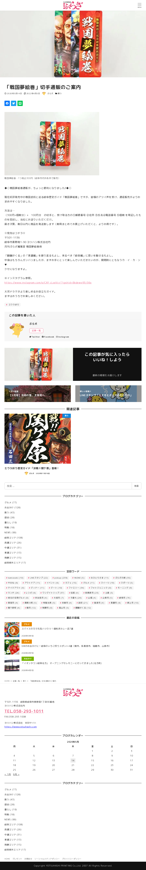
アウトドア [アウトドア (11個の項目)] (32, 582)
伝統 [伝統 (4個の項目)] (75, 592)
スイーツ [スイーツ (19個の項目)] (107, 582)
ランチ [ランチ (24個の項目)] (13, 592)
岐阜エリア (10, 537)
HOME (7, 859)
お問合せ (28, 859)
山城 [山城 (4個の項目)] (92, 597)
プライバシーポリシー (72, 859)
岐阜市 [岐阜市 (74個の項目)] (125, 597)
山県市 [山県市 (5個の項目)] (108, 597)
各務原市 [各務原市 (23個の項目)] (92, 592)
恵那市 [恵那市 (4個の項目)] (13, 602)
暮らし (7, 522)
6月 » (16, 774)
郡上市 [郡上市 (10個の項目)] (133, 602)
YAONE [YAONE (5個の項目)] (79, 577)
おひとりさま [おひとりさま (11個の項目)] (100, 577)
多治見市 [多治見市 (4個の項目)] (41, 597)
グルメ (7, 502)
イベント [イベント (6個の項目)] (53, 582)
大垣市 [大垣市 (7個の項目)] (59, 597)
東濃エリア (10, 552)
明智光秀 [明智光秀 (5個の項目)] (49, 602)
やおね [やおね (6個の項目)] (13, 582)
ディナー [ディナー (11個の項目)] (37, 587)
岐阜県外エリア (12, 562)
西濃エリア (10, 542)
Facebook (48, 337)
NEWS (7, 532)
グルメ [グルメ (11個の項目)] (89, 582)
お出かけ (9, 507)
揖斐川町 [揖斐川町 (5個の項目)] (31, 602)
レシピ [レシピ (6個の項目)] (31, 592)
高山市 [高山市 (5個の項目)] (64, 607)
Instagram (62, 337)
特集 (6, 527)
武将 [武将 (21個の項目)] (83, 602)
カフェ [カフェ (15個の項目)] (71, 582)
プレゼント (17, 859)
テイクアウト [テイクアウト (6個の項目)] (16, 587)
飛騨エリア (10, 557)
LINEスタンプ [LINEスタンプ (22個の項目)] (39, 577)
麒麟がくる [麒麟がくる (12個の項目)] (83, 607)
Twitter (34, 337)
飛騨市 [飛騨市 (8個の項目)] (47, 607)
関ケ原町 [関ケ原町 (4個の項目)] (14, 607)
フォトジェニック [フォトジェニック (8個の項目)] (101, 587)
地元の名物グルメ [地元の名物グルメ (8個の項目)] (18, 597)
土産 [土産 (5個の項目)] (109, 592)
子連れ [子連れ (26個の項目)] (76, 597)
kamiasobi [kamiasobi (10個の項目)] (16, 577)
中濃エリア (10, 547)
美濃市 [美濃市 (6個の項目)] (116, 602)
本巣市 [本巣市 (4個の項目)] (67, 602)
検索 (136, 485)
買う (60, 93)
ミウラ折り (13, 304)
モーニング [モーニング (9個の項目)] (125, 587)
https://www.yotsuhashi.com (20, 726)
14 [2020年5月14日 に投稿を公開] (73, 760)
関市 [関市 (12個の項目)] (31, 607)
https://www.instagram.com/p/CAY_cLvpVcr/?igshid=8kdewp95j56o (48, 282)
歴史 (6, 517)
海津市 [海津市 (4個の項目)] (99, 602)
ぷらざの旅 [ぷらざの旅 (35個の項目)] (123, 577)
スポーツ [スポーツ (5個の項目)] (127, 582)
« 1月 (7, 774)
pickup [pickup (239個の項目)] (61, 577)
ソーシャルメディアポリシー (47, 859)
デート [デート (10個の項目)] (56, 587)
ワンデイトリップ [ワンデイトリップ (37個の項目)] (53, 592)
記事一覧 (36, 330)
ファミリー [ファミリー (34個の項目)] (76, 587)
